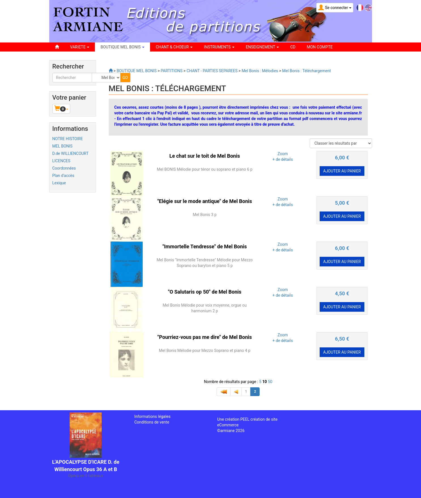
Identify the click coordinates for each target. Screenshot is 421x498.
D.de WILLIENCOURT (70, 153)
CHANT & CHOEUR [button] (174, 47)
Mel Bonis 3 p (205, 214)
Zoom (282, 153)
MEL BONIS (62, 146)
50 (270, 381)
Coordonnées (64, 168)
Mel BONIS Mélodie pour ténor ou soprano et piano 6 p (205, 169)
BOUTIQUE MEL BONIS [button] (122, 47)
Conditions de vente (151, 422)
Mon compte (320, 47)
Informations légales (152, 416)
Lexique (59, 183)
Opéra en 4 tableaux (85, 475)
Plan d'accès (63, 175)
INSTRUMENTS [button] (219, 47)
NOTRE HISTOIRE (67, 138)
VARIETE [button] (79, 47)
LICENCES (61, 161)
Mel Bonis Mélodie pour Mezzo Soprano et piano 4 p (204, 350)
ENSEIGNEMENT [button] (262, 47)
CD (292, 47)
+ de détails (283, 159)
